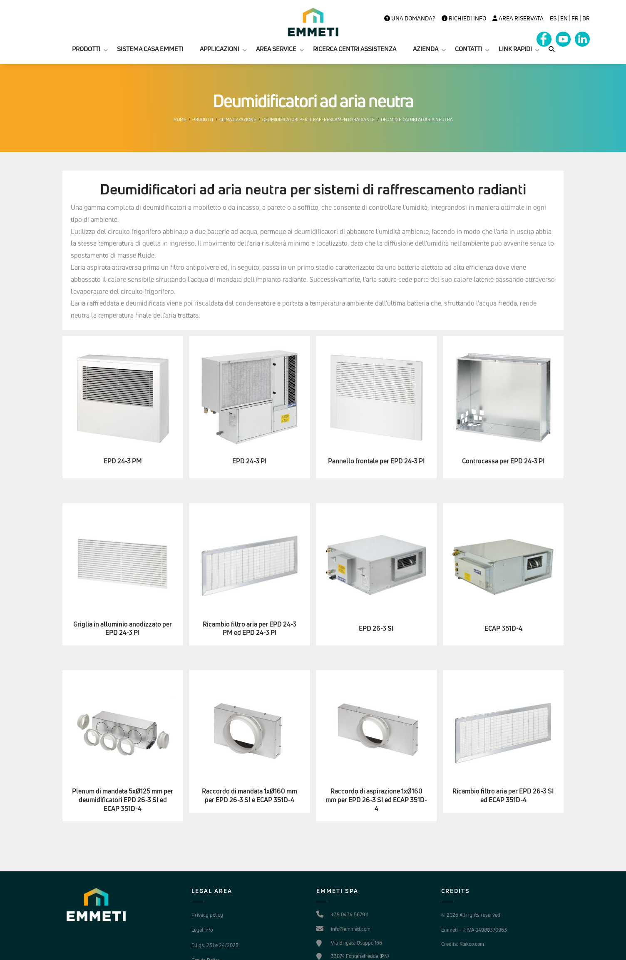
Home (180, 119)
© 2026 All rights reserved (470, 914)
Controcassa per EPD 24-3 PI (503, 461)
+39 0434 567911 (349, 914)
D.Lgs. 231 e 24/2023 (214, 945)
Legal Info (202, 929)
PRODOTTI (86, 49)
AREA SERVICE (276, 49)
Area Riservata (518, 18)
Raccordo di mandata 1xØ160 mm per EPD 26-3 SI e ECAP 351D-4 (249, 795)
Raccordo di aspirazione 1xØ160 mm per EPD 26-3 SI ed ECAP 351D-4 (376, 800)
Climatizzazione (237, 119)
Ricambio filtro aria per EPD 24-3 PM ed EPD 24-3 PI (249, 628)
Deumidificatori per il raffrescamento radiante (318, 119)
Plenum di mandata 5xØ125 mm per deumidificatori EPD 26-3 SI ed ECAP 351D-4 (122, 800)
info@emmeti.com (350, 929)
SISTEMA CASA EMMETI (150, 49)
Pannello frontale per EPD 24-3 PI (376, 461)
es (553, 18)
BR (586, 18)
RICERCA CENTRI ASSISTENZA (354, 49)
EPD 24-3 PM (123, 461)
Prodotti (202, 119)
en (564, 18)
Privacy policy (207, 914)
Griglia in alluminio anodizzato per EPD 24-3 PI (122, 628)
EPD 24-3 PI (249, 461)
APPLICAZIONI (219, 49)
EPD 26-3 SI (376, 628)
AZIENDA (425, 49)
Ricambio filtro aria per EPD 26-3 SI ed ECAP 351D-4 (503, 795)
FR (575, 18)
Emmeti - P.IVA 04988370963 (474, 929)
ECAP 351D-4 (503, 628)
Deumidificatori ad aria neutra (417, 119)
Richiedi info (464, 18)
